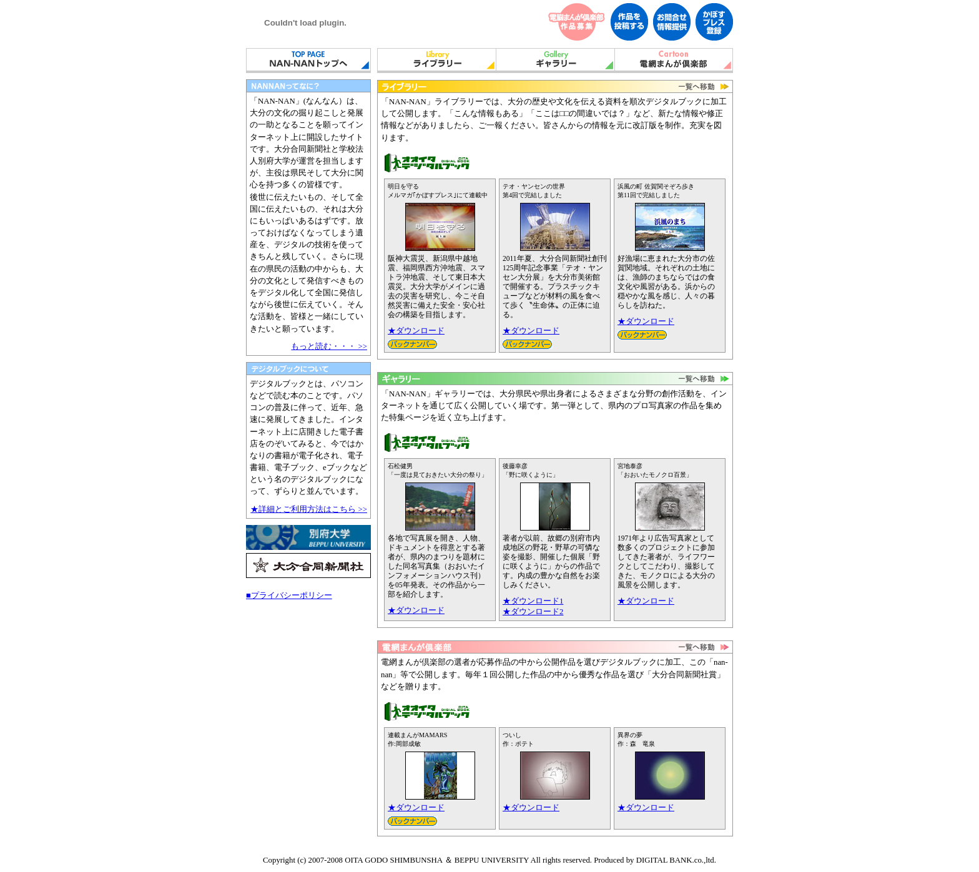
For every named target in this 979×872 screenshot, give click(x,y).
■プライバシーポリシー (289, 595)
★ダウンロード (416, 330)
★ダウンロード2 (533, 611)
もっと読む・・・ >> (329, 346)
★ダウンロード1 (533, 601)
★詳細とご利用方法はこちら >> (308, 509)
